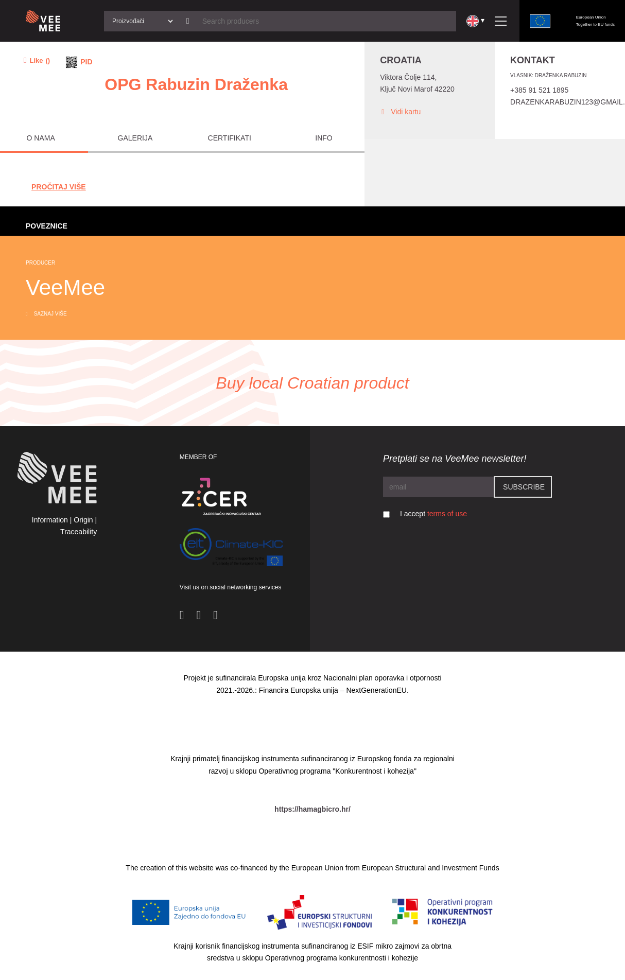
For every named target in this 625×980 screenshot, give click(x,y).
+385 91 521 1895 (539, 90)
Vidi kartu (400, 112)
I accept (433, 514)
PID (86, 62)
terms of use (447, 514)
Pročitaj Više (58, 187)
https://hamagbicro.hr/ (312, 809)
